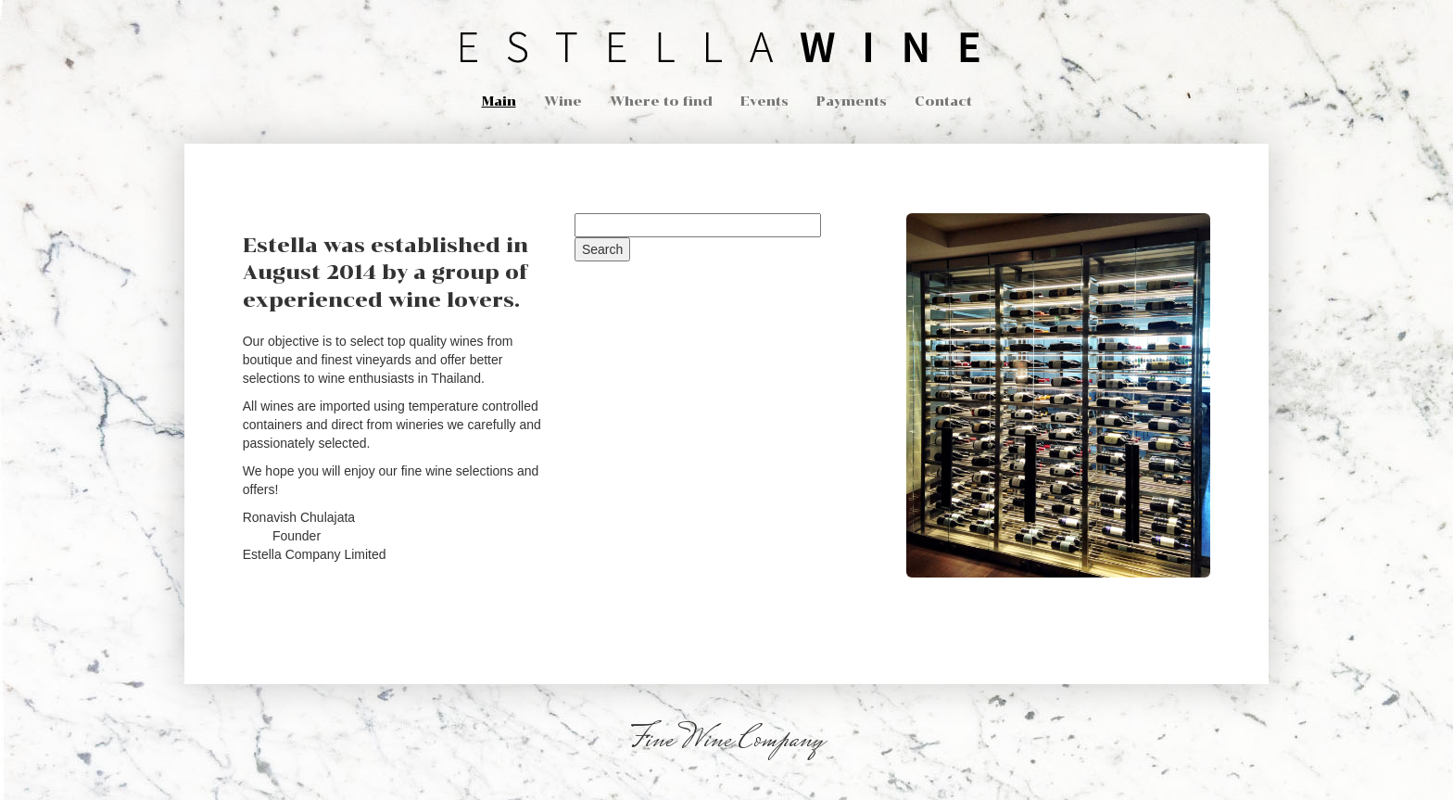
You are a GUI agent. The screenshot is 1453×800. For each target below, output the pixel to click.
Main (499, 101)
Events (764, 101)
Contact (943, 101)
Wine (563, 101)
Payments (851, 101)
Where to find (661, 101)
